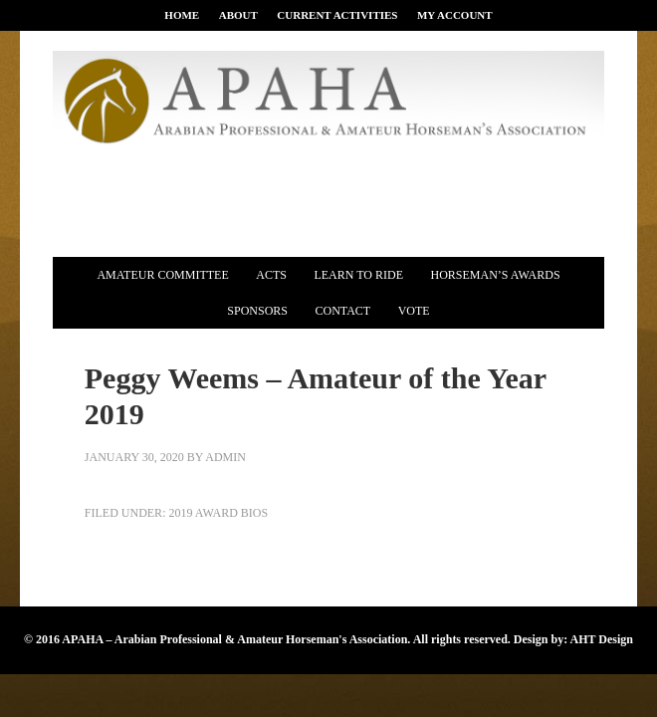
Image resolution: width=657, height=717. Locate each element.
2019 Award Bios (218, 513)
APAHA (328, 104)
